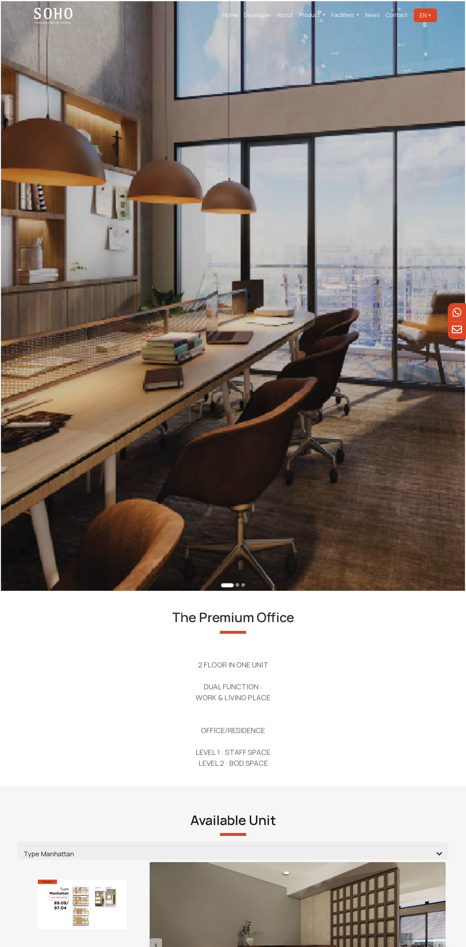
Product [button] (310, 15)
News (372, 15)
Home (230, 15)
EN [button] (423, 15)
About (285, 15)
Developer (257, 15)
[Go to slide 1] (228, 549)
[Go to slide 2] (236, 549)
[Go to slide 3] (242, 549)
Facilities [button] (343, 15)
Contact (396, 15)
